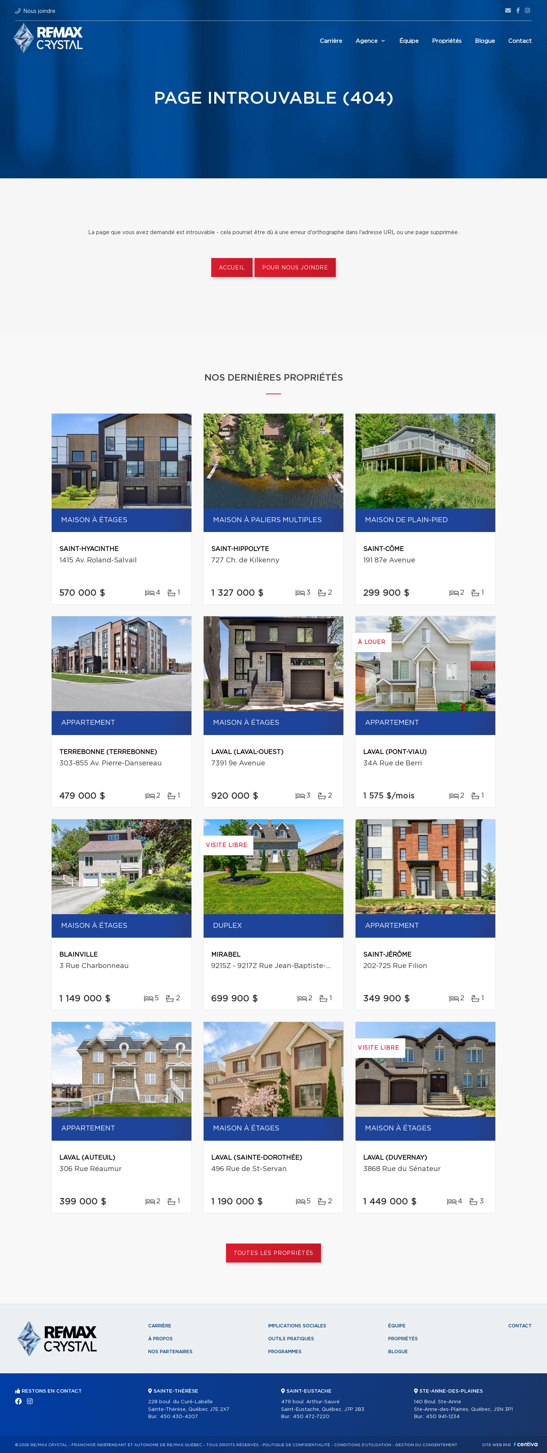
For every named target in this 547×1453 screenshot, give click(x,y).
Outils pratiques (291, 1339)
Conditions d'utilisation (362, 1445)
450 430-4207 (179, 1416)
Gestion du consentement (426, 1445)
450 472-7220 (311, 1416)
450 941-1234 (443, 1416)
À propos (160, 1339)
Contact (520, 41)
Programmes (285, 1351)
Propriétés (447, 41)
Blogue (485, 41)
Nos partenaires (170, 1351)
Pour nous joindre (295, 268)
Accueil (232, 268)
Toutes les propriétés (274, 1253)
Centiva (526, 1444)
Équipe (409, 41)
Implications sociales (297, 1326)
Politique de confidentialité (296, 1445)
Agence (367, 41)
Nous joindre (39, 11)
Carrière (331, 41)
